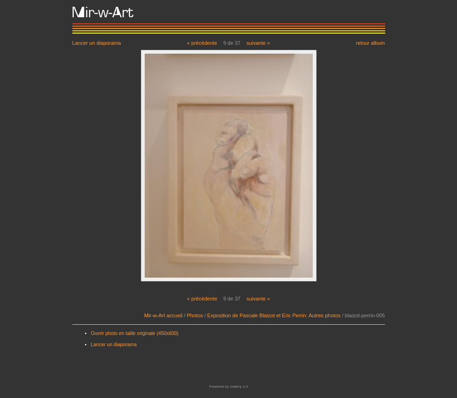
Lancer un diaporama (96, 42)
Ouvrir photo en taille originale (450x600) (135, 333)
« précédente (202, 43)
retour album (370, 42)
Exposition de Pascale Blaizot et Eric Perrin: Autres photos (274, 315)
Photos (195, 315)
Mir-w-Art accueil (163, 315)
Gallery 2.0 (239, 386)
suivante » (258, 43)
